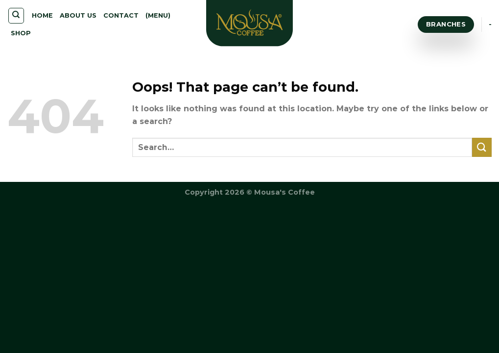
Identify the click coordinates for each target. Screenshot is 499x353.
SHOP (21, 33)
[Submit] (482, 147)
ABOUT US (78, 15)
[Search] (16, 16)
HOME (42, 15)
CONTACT (121, 15)
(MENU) (157, 15)
